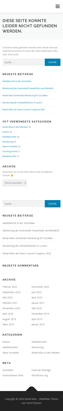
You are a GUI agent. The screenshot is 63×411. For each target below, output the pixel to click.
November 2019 (40, 313)
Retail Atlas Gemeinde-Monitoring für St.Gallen (25, 95)
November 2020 (11, 308)
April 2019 (37, 319)
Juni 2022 (36, 292)
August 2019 (9, 319)
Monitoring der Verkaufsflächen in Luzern (22, 102)
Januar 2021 (38, 302)
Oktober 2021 (10, 302)
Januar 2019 (38, 324)
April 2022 (37, 297)
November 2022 (40, 286)
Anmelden (8, 370)
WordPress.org (40, 375)
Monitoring (8, 141)
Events (6, 131)
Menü (57, 6)
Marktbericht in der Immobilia (17, 81)
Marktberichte (9, 136)
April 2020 (8, 313)
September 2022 (11, 292)
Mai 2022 (8, 297)
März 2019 (8, 324)
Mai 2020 (37, 308)
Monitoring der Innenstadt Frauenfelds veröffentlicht (28, 88)
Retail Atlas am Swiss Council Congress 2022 (24, 109)
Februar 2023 (10, 286)
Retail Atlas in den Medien (15, 127)
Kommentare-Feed (13, 375)
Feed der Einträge (41, 370)
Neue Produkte (10, 146)
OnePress (44, 398)
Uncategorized (10, 151)
